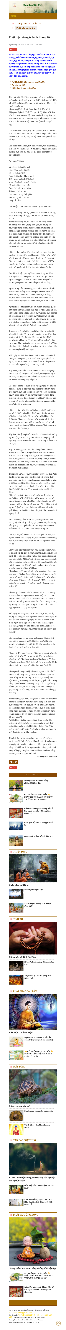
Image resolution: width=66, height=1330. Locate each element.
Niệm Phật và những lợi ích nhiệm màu (39, 963)
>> (10, 82)
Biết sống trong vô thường (24, 88)
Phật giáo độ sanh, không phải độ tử (38, 823)
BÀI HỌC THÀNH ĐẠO (21, 1032)
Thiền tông (20, 852)
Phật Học (37, 23)
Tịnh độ (18, 919)
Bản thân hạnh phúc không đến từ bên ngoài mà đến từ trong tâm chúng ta (38, 810)
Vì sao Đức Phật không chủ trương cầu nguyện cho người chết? (32, 1179)
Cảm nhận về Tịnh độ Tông (22, 957)
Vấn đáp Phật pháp (24, 1140)
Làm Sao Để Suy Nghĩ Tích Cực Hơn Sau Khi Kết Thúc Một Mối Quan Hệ (38, 1201)
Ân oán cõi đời (17, 85)
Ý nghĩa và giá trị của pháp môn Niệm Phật (37, 977)
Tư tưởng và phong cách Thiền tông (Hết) (37, 905)
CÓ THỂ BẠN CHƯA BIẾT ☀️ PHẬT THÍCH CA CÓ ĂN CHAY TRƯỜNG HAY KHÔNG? (38, 797)
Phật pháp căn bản (25, 991)
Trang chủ (21, 23)
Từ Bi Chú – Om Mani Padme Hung (37, 1126)
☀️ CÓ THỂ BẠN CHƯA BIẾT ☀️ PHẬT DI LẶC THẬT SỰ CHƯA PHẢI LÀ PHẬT (38, 1053)
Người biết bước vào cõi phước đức (28, 82)
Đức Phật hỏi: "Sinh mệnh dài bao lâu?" (39, 1186)
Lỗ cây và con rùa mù (19, 1106)
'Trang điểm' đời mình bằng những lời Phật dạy (36, 781)
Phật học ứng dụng (25, 28)
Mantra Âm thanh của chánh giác (38, 1111)
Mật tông (19, 1067)
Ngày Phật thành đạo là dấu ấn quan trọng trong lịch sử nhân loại (38, 1038)
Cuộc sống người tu (18, 885)
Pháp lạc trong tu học (33, 890)
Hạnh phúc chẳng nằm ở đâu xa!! (38, 836)
